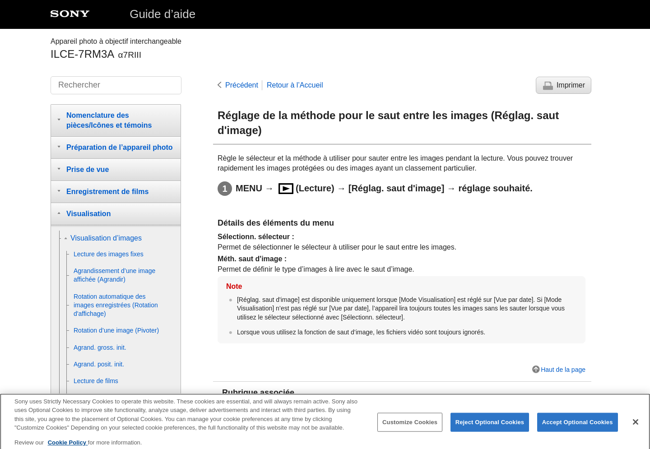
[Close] (635, 426)
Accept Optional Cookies (577, 426)
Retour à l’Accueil (295, 85)
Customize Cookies (409, 426)
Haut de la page (563, 369)
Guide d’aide (162, 14)
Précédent (241, 85)
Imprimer (571, 85)
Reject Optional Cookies (490, 426)
